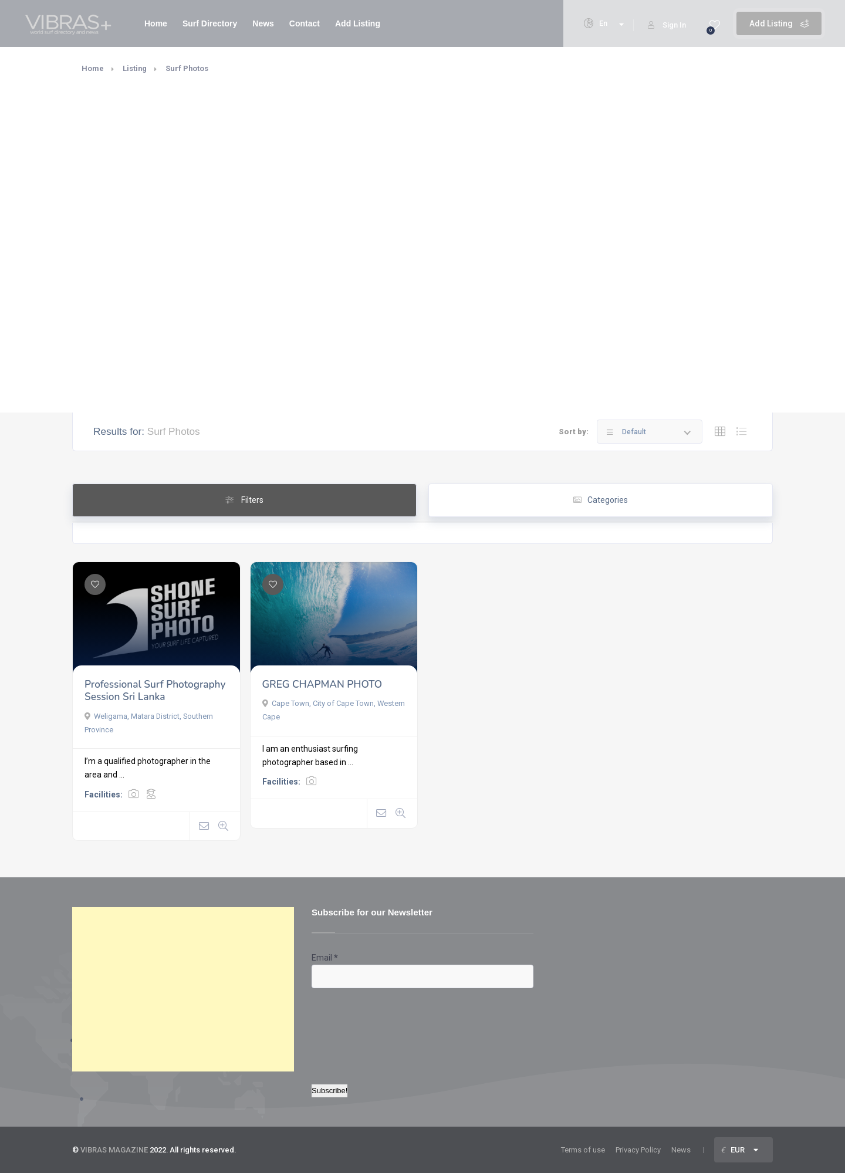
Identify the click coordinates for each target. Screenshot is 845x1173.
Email (325, 957)
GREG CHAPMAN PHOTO (322, 684)
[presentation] (360, 1030)
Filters (244, 500)
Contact (304, 23)
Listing (135, 68)
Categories (600, 500)
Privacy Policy (638, 1149)
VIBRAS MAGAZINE (114, 1149)
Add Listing (779, 23)
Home (155, 23)
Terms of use (583, 1149)
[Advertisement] (183, 989)
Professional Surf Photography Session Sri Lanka (154, 691)
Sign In (667, 25)
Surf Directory (209, 23)
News (263, 23)
